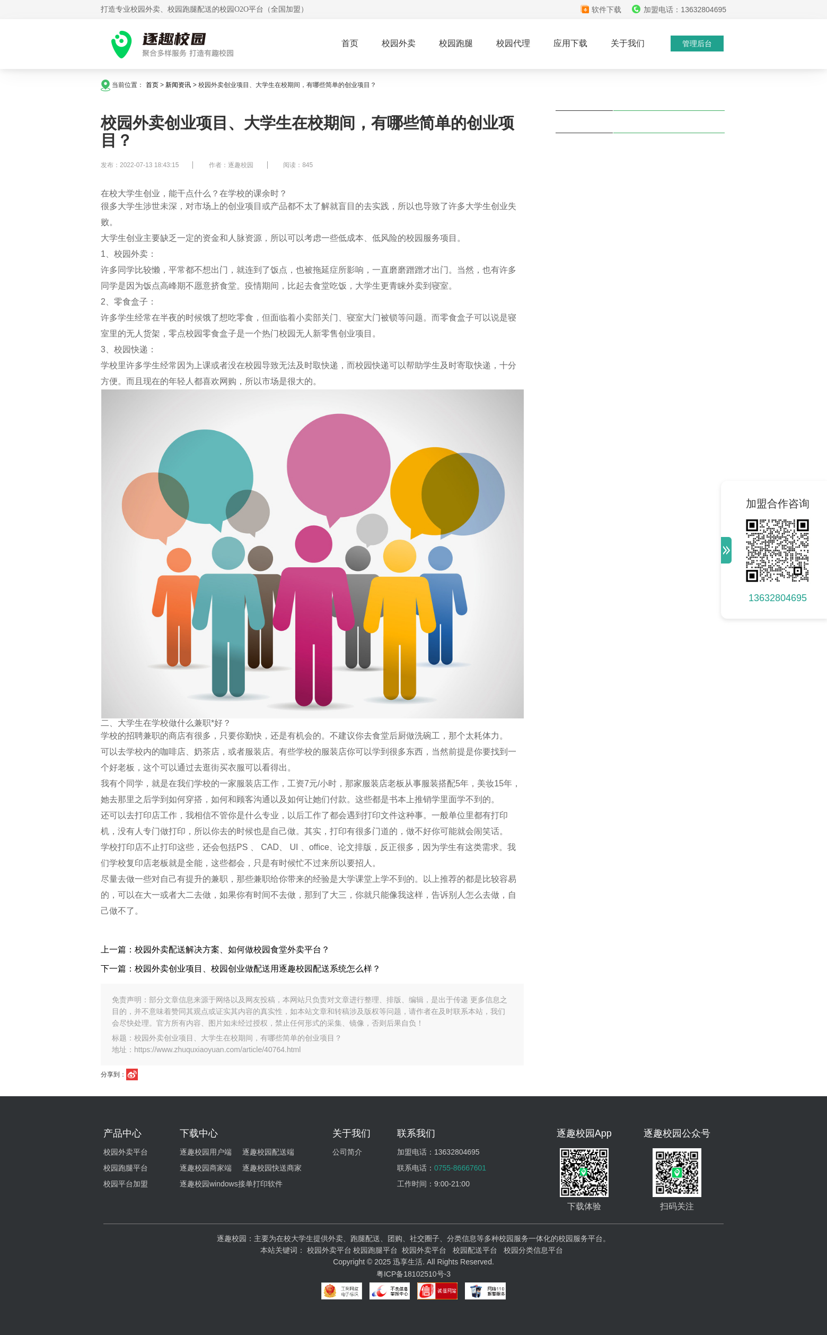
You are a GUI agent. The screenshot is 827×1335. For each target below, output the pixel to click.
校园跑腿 (456, 43)
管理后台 (697, 43)
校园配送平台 (475, 1250)
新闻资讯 (178, 85)
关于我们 (628, 43)
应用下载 (570, 43)
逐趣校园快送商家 (272, 1168)
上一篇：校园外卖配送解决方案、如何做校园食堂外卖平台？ (215, 949)
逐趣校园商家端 (206, 1168)
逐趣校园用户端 (206, 1152)
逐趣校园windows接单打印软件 (231, 1184)
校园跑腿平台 (125, 1168)
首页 (349, 43)
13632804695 (778, 598)
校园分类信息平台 (533, 1250)
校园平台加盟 (125, 1184)
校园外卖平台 (125, 1152)
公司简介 (347, 1152)
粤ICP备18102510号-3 (413, 1274)
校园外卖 (399, 43)
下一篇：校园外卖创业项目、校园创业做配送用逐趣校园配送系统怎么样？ (241, 968)
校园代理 (513, 43)
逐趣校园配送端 (268, 1152)
